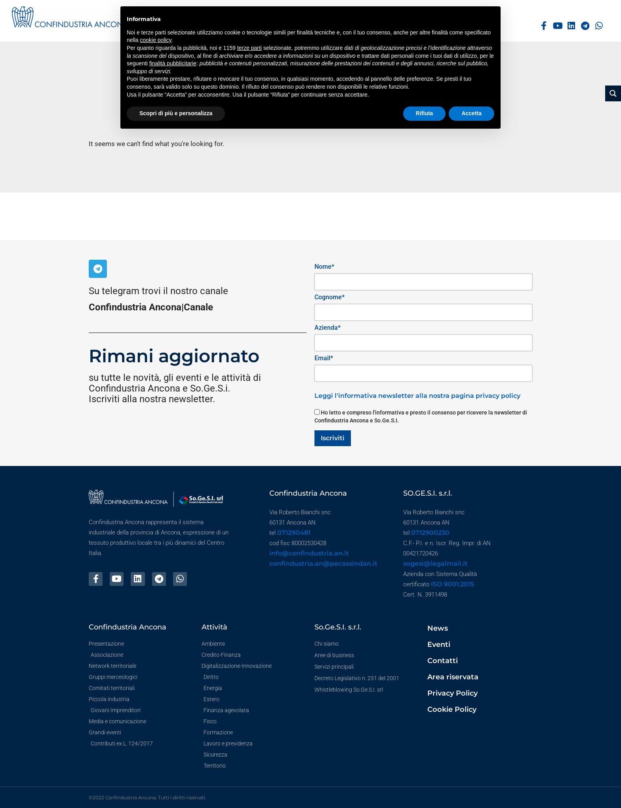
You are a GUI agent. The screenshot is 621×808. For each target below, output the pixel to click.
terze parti (249, 48)
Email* (323, 358)
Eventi (438, 644)
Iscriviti (333, 438)
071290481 (293, 532)
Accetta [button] (471, 113)
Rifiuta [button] (424, 113)
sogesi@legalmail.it (435, 563)
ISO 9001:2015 (452, 584)
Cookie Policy (451, 709)
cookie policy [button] (155, 40)
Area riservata (452, 677)
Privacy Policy (452, 693)
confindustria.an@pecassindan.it (323, 563)
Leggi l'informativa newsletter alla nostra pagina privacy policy (417, 395)
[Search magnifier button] (613, 93)
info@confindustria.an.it (309, 553)
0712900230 (430, 532)
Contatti (442, 660)
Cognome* (329, 297)
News (437, 628)
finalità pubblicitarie (172, 63)
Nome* (324, 266)
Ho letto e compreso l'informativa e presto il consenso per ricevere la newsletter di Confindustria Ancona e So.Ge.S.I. (420, 416)
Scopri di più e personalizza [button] (175, 113)
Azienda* (327, 327)
